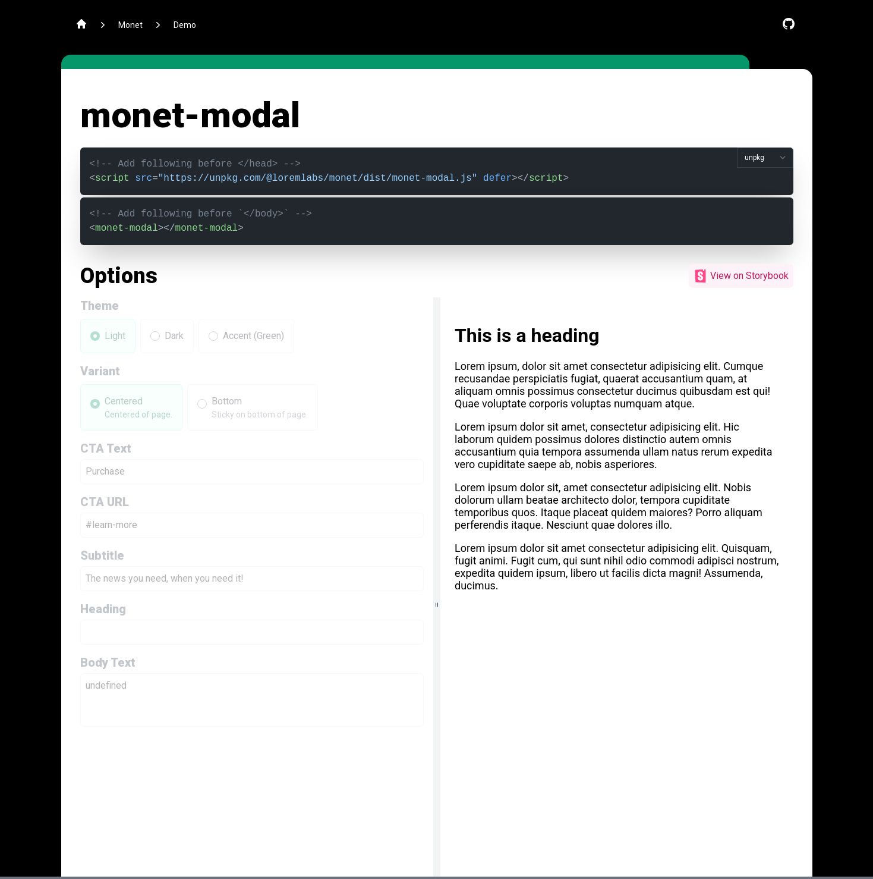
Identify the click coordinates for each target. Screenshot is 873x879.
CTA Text (105, 448)
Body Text (107, 662)
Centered (124, 401)
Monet (130, 25)
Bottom (227, 401)
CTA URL (104, 502)
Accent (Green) (253, 335)
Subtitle (102, 555)
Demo (185, 25)
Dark (174, 335)
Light (115, 335)
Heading (103, 609)
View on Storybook (741, 276)
